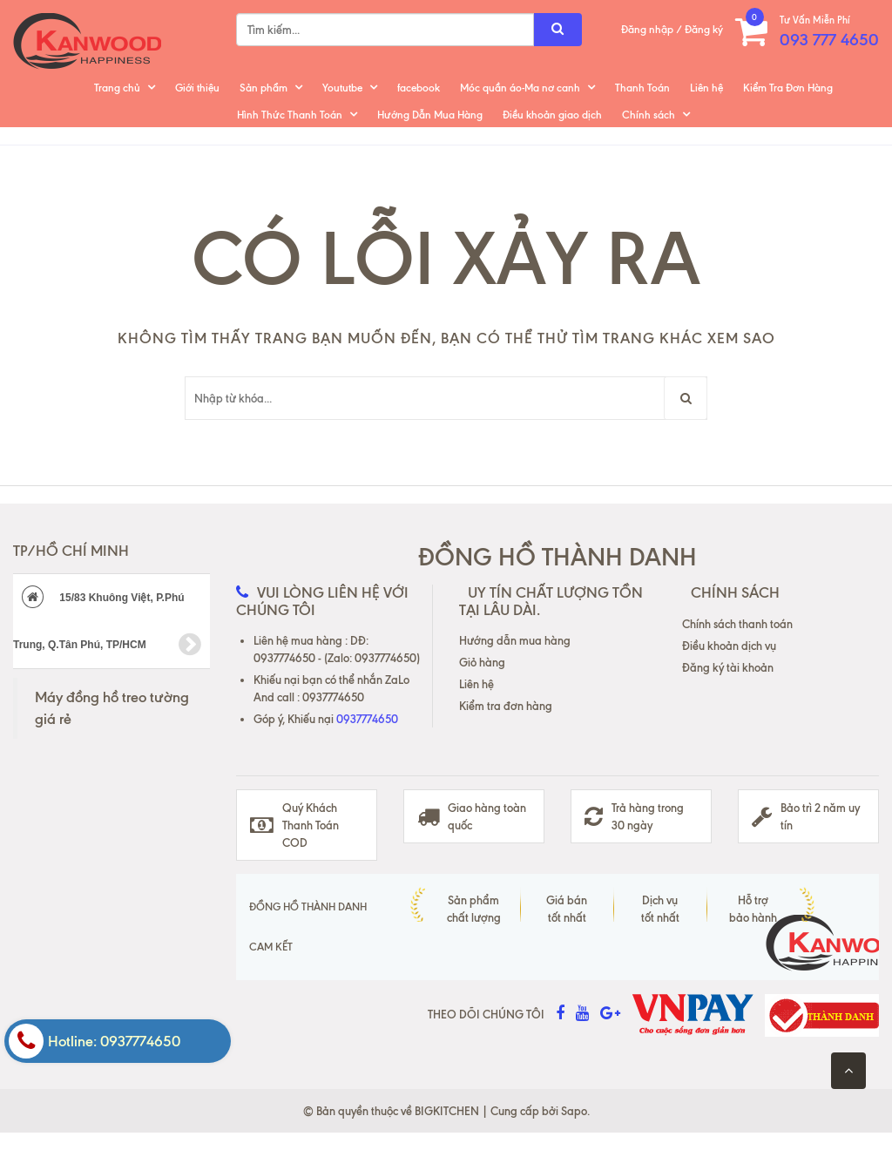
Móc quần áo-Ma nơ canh (520, 87)
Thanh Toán (642, 87)
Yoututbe (342, 87)
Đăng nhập (647, 29)
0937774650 (367, 719)
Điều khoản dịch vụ (729, 646)
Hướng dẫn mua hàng (515, 640)
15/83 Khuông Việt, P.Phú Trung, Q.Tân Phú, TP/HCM (107, 621)
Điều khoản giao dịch (552, 114)
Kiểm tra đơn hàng (505, 706)
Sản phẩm (263, 87)
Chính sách (648, 114)
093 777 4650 (829, 40)
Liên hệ (706, 87)
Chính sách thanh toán (737, 624)
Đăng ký (704, 29)
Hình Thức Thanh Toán (289, 114)
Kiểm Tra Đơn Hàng (788, 87)
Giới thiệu (197, 87)
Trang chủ (117, 87)
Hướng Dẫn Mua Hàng (430, 114)
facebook (418, 87)
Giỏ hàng (482, 662)
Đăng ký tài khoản (728, 667)
